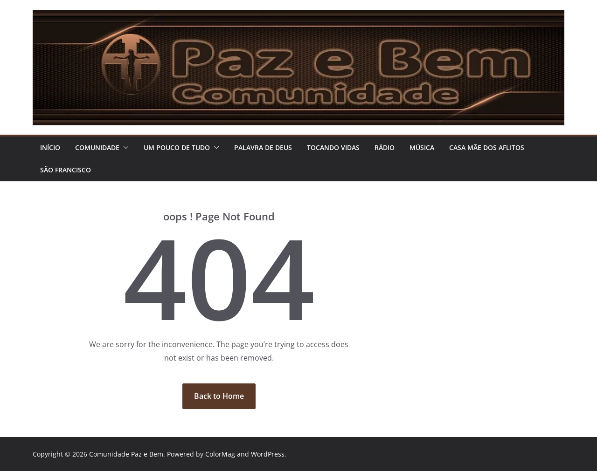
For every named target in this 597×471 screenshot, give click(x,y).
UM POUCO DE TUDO (177, 147)
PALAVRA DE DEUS (263, 147)
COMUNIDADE (97, 147)
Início (50, 147)
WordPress (268, 454)
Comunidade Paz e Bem (126, 454)
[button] (124, 147)
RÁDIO (385, 147)
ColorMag (220, 454)
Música (422, 147)
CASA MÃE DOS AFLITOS (486, 147)
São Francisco (65, 169)
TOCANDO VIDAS (333, 147)
